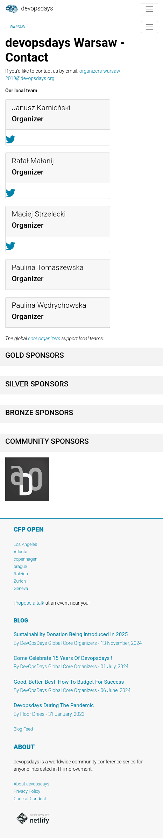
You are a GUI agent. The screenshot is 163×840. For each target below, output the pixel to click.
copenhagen (25, 559)
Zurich (20, 581)
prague (20, 566)
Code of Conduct (30, 798)
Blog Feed (23, 729)
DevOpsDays (29, 9)
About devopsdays (31, 783)
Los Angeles (25, 544)
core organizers (44, 338)
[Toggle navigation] (149, 9)
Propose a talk (29, 603)
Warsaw (17, 26)
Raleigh (21, 573)
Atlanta (20, 551)
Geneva (21, 588)
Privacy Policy (27, 791)
